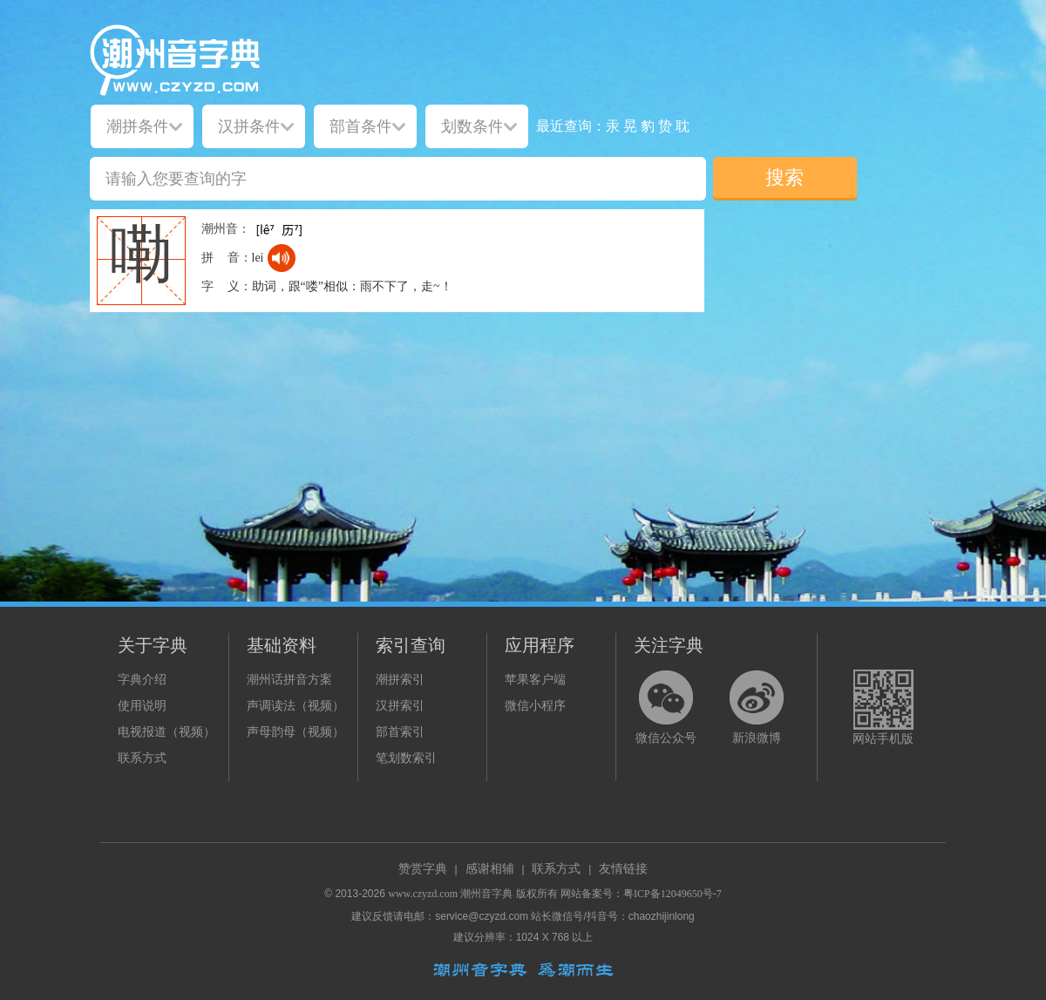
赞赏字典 (422, 868)
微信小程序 (535, 705)
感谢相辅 (489, 868)
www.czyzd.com (423, 894)
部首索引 (400, 731)
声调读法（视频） (295, 705)
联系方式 (142, 758)
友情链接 (623, 868)
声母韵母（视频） (295, 731)
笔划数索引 (406, 758)
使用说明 (142, 705)
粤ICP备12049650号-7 (672, 894)
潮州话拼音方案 (289, 679)
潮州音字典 (486, 894)
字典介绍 (142, 679)
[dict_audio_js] (281, 258)
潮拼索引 (400, 679)
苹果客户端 (535, 679)
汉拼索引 (400, 705)
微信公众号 (665, 738)
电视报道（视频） (166, 731)
